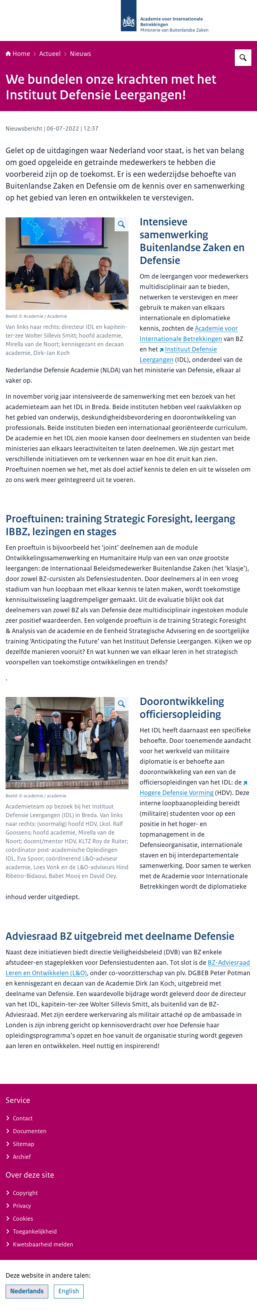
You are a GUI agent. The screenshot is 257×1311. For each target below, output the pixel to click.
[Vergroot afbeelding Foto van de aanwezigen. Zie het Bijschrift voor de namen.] (121, 224)
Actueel (50, 54)
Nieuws (80, 54)
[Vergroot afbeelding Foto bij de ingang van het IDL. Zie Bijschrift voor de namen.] (121, 704)
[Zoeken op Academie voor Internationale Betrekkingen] (243, 57)
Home (18, 54)
